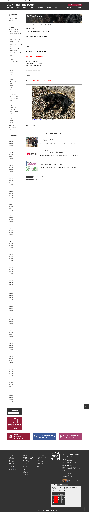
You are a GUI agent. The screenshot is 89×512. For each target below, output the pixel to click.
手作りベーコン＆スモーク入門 (16, 89)
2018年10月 (11, 338)
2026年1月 (11, 150)
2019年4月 (11, 325)
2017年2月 (11, 382)
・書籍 (24, 469)
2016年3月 (11, 406)
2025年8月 (11, 160)
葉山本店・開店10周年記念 (15, 39)
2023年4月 (11, 221)
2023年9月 (11, 210)
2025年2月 (11, 173)
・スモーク (25, 463)
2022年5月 (11, 245)
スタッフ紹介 (11, 20)
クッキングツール (13, 76)
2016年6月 (11, 399)
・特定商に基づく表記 (41, 457)
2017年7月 (11, 371)
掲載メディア (12, 115)
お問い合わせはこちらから (67, 476)
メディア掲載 (11, 125)
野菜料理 (11, 87)
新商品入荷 (12, 79)
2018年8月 (11, 343)
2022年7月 (11, 241)
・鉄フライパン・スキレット (28, 457)
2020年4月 (11, 299)
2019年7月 (11, 319)
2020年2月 (11, 304)
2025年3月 (11, 171)
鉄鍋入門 (11, 460)
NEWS (46, 137)
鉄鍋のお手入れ (13, 107)
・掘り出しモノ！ (26, 474)
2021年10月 (11, 260)
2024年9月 (11, 184)
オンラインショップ (13, 469)
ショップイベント (12, 455)
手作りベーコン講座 (14, 96)
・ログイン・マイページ (42, 464)
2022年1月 (11, 254)
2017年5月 (11, 375)
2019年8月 (11, 317)
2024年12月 (11, 178)
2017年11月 (11, 362)
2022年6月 (11, 243)
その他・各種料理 (13, 94)
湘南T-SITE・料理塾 (14, 111)
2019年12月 (11, 308)
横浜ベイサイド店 (13, 120)
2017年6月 (11, 373)
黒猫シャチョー (13, 118)
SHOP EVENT (12, 22)
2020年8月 (11, 291)
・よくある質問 (40, 460)
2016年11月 (11, 388)
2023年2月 (11, 226)
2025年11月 (11, 154)
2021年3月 (11, 275)
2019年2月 (11, 330)
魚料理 (11, 85)
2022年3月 (11, 249)
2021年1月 (11, 280)
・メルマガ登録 (40, 461)
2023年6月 (11, 217)
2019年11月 (11, 310)
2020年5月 (11, 297)
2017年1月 (11, 384)
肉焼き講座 (12, 100)
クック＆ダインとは (13, 18)
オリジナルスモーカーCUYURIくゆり (16, 45)
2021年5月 (11, 271)
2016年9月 (11, 393)
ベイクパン (12, 68)
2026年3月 (11, 145)
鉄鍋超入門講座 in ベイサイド (16, 48)
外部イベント (12, 113)
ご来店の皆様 (12, 109)
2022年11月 (11, 232)
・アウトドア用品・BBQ (27, 461)
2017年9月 (11, 367)
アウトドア (12, 92)
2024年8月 (11, 186)
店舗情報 (11, 457)
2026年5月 (11, 141)
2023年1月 (11, 228)
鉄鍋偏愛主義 (11, 458)
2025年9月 (11, 158)
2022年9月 (11, 236)
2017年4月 (11, 377)
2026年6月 (11, 139)
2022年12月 (11, 230)
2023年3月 (11, 223)
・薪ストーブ (25, 472)
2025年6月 (11, 165)
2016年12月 (11, 386)
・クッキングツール (26, 464)
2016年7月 (11, 397)
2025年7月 (11, 163)
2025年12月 (11, 152)
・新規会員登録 (40, 463)
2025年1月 (11, 176)
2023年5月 (11, 219)
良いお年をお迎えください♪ (38, 179)
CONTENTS (11, 27)
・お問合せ (39, 466)
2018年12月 (11, 334)
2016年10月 (11, 391)
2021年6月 (11, 269)
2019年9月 (11, 315)
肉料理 (11, 83)
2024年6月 (11, 191)
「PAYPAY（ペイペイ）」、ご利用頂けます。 (51, 152)
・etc (24, 475)
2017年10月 (11, 364)
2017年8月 (11, 369)
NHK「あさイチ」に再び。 (47, 140)
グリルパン (12, 66)
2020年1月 (11, 306)
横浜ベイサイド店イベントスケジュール (16, 42)
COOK (27, 24)
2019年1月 (11, 332)
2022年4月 (11, 247)
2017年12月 (11, 360)
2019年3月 (11, 328)
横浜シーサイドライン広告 (38, 176)
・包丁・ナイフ (26, 466)
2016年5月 (11, 401)
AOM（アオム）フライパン (15, 61)
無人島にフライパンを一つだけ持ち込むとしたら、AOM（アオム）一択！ (16, 54)
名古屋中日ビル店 (13, 50)
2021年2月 (11, 278)
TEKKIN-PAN (12, 36)
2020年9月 (11, 288)
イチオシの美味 (13, 81)
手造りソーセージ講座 (14, 102)
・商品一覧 (25, 455)
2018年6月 (11, 347)
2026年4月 (11, 143)
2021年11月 (11, 258)
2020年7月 (11, 293)
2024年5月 (11, 193)
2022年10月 (11, 234)
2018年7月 (11, 345)
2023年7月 (11, 215)
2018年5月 (11, 349)
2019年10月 (11, 312)
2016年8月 (11, 395)
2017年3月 (11, 380)
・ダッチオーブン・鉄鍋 (27, 458)
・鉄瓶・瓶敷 (25, 460)
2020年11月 (11, 284)
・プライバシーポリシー (42, 458)
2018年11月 (11, 336)
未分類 (10, 132)
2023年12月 (11, 204)
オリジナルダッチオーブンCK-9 (16, 34)
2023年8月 (11, 213)
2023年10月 (11, 208)
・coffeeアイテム (26, 468)
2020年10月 (11, 286)
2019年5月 (11, 323)
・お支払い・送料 (40, 455)
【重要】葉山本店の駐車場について (69, 462)
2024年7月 (11, 189)
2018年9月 (11, 341)
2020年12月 (11, 282)
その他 (40, 24)
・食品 (24, 471)
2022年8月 (11, 239)
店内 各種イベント (14, 105)
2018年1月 (11, 358)
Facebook (11, 468)
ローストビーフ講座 (14, 98)
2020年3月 (11, 302)
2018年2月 (11, 356)
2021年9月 (11, 262)
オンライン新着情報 (13, 127)
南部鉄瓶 (11, 72)
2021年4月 (11, 273)
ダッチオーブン (13, 59)
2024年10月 (11, 182)
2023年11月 (11, 206)
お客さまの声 (11, 129)
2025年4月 (11, 169)
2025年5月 (11, 167)
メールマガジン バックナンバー (15, 29)
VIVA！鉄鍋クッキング (33, 24)
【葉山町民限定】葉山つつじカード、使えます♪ (52, 164)
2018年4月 (11, 351)
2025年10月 (11, 156)
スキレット (12, 57)
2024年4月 (11, 195)
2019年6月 (11, 321)
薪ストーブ (12, 74)
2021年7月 (11, 267)
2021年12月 (11, 256)
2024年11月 (11, 180)
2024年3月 (11, 197)
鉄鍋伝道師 (11, 461)
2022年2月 (11, 252)
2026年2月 (11, 147)
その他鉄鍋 (12, 70)
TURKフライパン (13, 63)
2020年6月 (11, 295)
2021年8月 (11, 265)
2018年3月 (11, 354)
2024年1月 (11, 202)
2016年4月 (11, 404)
